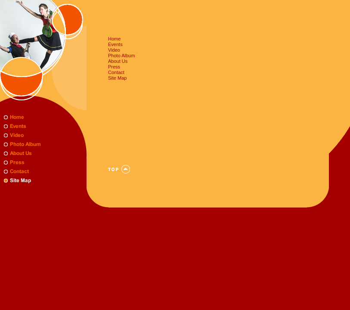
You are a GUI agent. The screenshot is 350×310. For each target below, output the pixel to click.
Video (114, 50)
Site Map (117, 78)
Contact (116, 72)
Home (114, 38)
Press (114, 66)
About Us (117, 61)
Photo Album (121, 55)
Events (115, 44)
